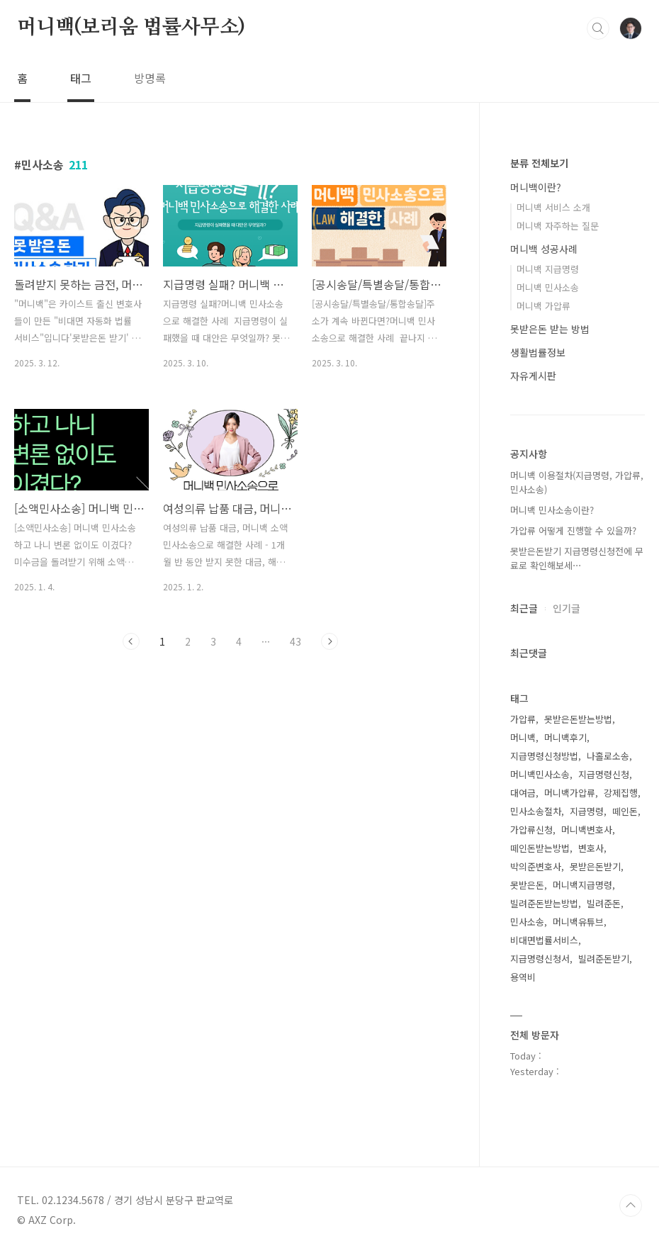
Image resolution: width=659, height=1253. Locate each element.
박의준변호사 (535, 866)
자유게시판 (533, 376)
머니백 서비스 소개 (553, 207)
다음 (329, 641)
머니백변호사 (586, 829)
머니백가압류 (569, 792)
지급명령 (587, 811)
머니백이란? (535, 187)
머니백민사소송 (540, 774)
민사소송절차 (535, 811)
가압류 (523, 719)
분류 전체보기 (539, 163)
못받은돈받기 (595, 866)
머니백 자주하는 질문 (558, 225)
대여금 (523, 792)
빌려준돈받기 (603, 958)
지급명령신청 (603, 774)
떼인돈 (625, 811)
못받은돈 (527, 885)
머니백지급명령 (582, 885)
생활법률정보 (537, 352)
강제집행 (621, 792)
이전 (131, 641)
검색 (598, 28)
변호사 (591, 848)
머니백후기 (565, 737)
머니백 (523, 737)
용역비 (523, 977)
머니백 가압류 (543, 306)
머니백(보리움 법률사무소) (131, 28)
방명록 (150, 77)
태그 (80, 77)
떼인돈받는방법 (540, 848)
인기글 (566, 608)
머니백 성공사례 (544, 249)
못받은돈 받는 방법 (550, 329)
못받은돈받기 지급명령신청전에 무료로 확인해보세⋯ (576, 558)
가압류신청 (531, 829)
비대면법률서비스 (544, 940)
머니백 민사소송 (548, 287)
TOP (630, 1205)
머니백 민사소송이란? (552, 510)
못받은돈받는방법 (578, 719)
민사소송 (527, 921)
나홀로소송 (608, 756)
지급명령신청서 (540, 958)
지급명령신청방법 (544, 756)
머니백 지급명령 (548, 269)
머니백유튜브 (578, 921)
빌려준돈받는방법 (544, 903)
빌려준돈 (604, 903)
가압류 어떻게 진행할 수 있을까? (573, 530)
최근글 (524, 608)
